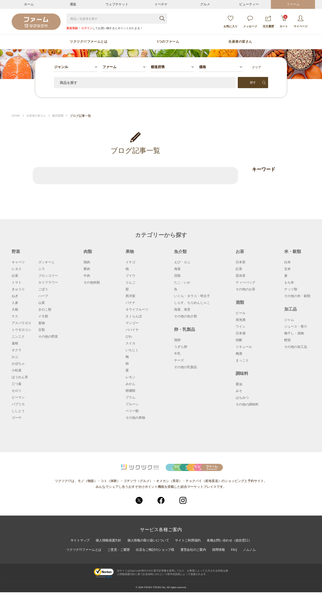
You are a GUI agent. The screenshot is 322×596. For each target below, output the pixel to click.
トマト (16, 282)
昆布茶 (240, 275)
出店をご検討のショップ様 (155, 553)
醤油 (239, 384)
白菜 (15, 275)
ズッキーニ (46, 262)
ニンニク (18, 336)
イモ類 (43, 316)
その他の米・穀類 (297, 296)
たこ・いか (182, 282)
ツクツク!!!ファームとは (88, 41)
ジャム (289, 320)
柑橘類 (130, 390)
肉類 (88, 251)
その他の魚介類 (185, 316)
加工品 (290, 309)
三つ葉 (16, 384)
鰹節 (287, 340)
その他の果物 (135, 417)
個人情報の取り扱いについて (148, 544)
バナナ (130, 303)
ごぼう (43, 289)
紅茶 (239, 269)
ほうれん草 (20, 377)
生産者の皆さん (240, 41)
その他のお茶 (245, 289)
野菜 (16, 251)
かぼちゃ (18, 363)
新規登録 (72, 28)
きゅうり (18, 289)
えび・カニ (182, 262)
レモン (130, 377)
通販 (73, 4)
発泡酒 (240, 320)
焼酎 (239, 340)
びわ (129, 336)
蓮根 (15, 343)
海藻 (177, 269)
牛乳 (177, 353)
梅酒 (239, 353)
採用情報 (219, 553)
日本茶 (240, 262)
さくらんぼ (134, 316)
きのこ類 (44, 309)
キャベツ (18, 262)
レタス (16, 269)
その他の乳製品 (185, 367)
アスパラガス (21, 323)
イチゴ (130, 262)
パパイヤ (132, 330)
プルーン (132, 404)
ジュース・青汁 (295, 326)
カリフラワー (48, 282)
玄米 (287, 269)
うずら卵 (180, 347)
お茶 (240, 251)
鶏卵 (177, 340)
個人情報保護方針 (107, 544)
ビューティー (249, 4)
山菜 (41, 303)
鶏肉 (87, 262)
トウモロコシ (21, 330)
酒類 (240, 302)
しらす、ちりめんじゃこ (192, 303)
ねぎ (15, 296)
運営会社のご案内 (194, 553)
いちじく (132, 350)
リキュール (244, 347)
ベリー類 (132, 411)
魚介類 (180, 251)
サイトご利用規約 (188, 544)
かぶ (15, 357)
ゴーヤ (16, 417)
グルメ (205, 4)
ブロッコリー (48, 275)
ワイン (240, 326)
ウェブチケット (116, 4)
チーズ (179, 360)
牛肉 (87, 275)
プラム (130, 397)
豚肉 (87, 269)
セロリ (16, 390)
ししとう (18, 411)
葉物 (41, 323)
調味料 (242, 373)
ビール (240, 313)
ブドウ (130, 275)
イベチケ (161, 4)
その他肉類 (92, 282)
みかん (130, 384)
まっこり (242, 360)
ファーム (293, 4)
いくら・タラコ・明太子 (192, 296)
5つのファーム (168, 41)
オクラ (16, 350)
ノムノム (250, 553)
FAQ (235, 553)
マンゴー (132, 323)
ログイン (86, 28)
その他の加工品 (295, 347)
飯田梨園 (60, 115)
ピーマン (18, 397)
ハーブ (43, 296)
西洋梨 (130, 296)
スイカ (130, 343)
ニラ (41, 269)
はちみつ (242, 397)
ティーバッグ (245, 282)
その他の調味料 (247, 404)
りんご (130, 282)
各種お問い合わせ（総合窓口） (230, 544)
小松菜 (16, 370)
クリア (256, 67)
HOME (16, 115)
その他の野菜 (48, 336)
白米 (287, 262)
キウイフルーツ (137, 309)
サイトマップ (78, 544)
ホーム (29, 4)
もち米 (289, 282)
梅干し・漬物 (294, 333)
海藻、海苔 (182, 309)
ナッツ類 (290, 289)
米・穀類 (292, 251)
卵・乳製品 (184, 329)
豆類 (41, 330)
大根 (15, 309)
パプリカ (18, 404)
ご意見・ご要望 (118, 553)
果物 (130, 251)
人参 (15, 303)
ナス (15, 316)
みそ (239, 391)
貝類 (177, 275)
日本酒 (240, 333)
